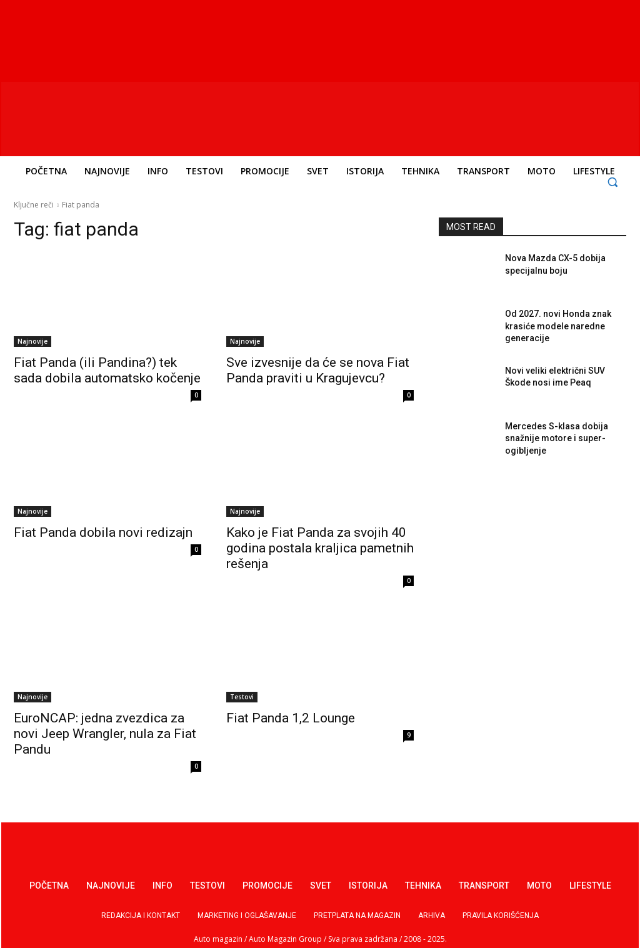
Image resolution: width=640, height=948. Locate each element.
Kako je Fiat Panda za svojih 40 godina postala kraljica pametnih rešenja (320, 548)
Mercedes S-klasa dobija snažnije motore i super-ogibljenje (556, 438)
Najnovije (33, 341)
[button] (612, 181)
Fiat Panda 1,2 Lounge (290, 718)
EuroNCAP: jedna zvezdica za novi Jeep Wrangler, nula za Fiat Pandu (105, 734)
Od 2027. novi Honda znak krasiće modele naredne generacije (558, 326)
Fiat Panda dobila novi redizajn (103, 532)
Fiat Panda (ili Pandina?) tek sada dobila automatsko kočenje (107, 370)
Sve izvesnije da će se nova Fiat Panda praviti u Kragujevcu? (317, 370)
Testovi (242, 696)
